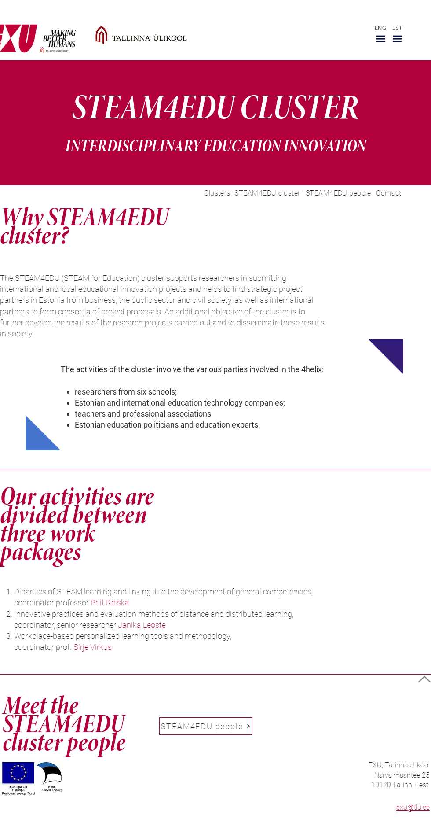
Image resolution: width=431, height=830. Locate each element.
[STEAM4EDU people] (338, 193)
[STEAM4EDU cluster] (267, 193)
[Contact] (388, 193)
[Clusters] (217, 193)
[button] (380, 38)
